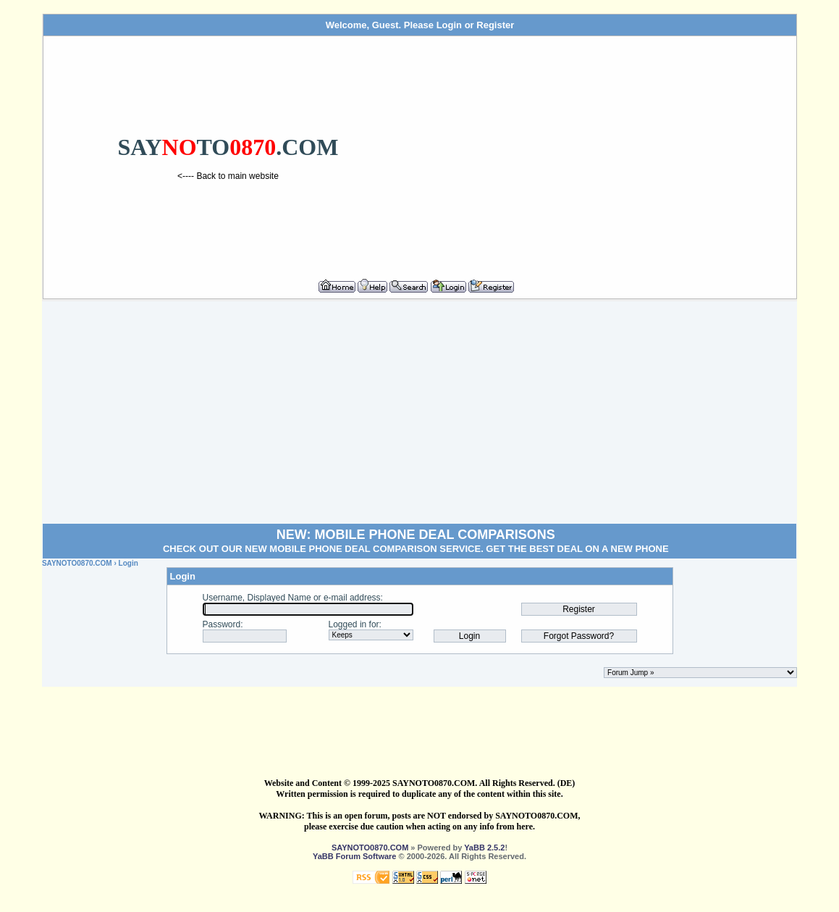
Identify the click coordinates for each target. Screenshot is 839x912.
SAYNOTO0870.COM (77, 563)
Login (449, 25)
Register (495, 25)
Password (222, 624)
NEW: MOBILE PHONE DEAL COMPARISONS (416, 534)
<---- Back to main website (228, 176)
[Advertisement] (602, 151)
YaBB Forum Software (355, 856)
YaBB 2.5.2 (484, 847)
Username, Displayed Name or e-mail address (292, 598)
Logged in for (354, 624)
